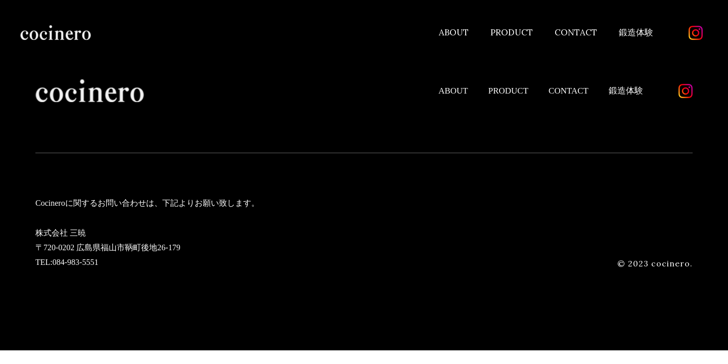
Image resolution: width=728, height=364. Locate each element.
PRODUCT (511, 32)
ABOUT (454, 32)
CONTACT (576, 32)
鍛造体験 (636, 32)
